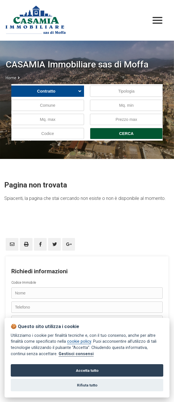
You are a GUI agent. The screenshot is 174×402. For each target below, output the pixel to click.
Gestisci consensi (76, 353)
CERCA (126, 133)
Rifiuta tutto (87, 385)
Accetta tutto (87, 370)
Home (11, 78)
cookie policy (79, 341)
